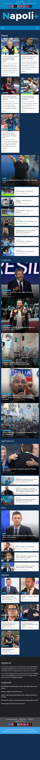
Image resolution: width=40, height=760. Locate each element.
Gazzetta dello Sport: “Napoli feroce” (24, 241)
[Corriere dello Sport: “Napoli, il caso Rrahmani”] (7, 211)
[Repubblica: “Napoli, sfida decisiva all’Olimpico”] (7, 201)
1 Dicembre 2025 (25, 193)
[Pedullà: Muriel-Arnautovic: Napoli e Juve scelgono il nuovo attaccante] (10, 86)
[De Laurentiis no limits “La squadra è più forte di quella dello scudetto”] (20, 459)
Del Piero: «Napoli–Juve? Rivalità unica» (25, 546)
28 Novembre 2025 (25, 213)
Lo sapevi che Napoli (6, 290)
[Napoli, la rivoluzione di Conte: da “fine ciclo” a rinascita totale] (20, 170)
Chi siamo (24, 3)
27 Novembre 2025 (12, 296)
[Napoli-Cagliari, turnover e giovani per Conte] (7, 221)
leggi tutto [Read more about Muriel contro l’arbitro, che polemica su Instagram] (24, 71)
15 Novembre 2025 (12, 331)
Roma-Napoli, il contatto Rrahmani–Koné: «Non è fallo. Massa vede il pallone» (9, 598)
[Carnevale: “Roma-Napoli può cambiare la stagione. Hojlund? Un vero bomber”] (7, 566)
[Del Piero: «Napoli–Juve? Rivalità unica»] (7, 546)
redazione (5, 101)
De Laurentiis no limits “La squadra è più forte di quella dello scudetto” (29, 624)
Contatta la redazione (8, 3)
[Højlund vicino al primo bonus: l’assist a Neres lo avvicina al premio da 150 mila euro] (7, 480)
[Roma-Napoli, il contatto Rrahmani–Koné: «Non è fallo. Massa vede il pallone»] (20, 525)
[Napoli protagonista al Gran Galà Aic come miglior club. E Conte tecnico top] (7, 231)
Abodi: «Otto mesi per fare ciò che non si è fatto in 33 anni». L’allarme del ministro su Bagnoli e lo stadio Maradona (18, 397)
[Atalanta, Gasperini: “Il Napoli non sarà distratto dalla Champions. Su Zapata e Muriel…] (10, 46)
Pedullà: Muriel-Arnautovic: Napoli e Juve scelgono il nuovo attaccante (10, 98)
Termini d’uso (18, 3)
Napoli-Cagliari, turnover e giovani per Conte (26, 221)
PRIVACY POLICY (32, 3)
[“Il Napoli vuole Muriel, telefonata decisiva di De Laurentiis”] (30, 86)
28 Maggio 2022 (11, 101)
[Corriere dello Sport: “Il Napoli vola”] (7, 191)
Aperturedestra (18, 219)
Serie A (10, 129)
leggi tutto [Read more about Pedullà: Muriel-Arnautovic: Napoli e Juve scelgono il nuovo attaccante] (4, 111)
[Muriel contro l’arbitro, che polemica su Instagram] (30, 46)
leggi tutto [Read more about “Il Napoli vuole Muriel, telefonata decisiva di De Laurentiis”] (24, 111)
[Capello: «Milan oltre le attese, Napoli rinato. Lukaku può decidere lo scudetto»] (7, 556)
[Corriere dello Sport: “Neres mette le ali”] (7, 251)
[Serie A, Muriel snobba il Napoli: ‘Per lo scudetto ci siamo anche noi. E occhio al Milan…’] (10, 122)
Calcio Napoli (5, 52)
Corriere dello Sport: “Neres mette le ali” (25, 251)
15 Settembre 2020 (12, 139)
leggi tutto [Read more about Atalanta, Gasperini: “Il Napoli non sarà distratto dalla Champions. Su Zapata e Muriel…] (4, 74)
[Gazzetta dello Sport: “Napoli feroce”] (7, 241)
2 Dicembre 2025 (25, 223)
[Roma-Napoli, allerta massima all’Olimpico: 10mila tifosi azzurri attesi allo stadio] (7, 500)
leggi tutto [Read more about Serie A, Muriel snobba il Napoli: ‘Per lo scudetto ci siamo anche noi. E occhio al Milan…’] (4, 150)
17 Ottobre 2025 (11, 401)
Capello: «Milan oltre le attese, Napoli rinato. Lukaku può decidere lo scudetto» (9, 624)
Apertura (4, 178)
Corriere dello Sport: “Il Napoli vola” (24, 191)
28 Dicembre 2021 (31, 101)
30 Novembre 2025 (25, 203)
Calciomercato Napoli (26, 92)
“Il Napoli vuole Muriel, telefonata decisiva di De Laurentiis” (28, 98)
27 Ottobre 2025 (11, 366)
